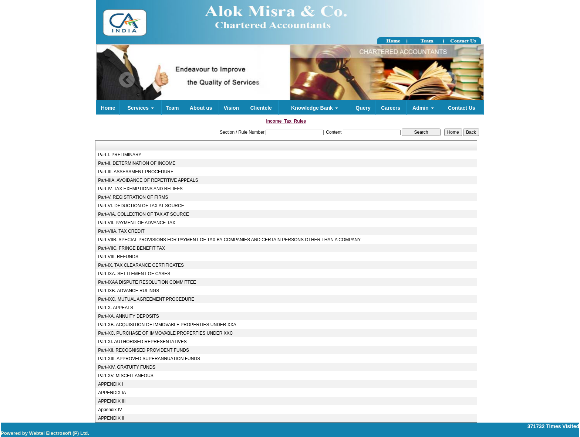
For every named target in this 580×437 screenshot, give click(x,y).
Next (449, 80)
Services (140, 108)
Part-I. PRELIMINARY (119, 154)
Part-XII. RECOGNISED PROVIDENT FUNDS (143, 350)
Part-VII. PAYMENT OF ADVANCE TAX (136, 222)
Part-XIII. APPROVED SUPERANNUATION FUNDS (149, 358)
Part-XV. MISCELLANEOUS (126, 375)
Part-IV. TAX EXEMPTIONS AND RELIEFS (140, 188)
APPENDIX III (111, 401)
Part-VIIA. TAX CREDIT (121, 231)
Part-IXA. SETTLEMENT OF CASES (134, 273)
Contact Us (461, 108)
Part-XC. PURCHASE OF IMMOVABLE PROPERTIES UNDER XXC (165, 333)
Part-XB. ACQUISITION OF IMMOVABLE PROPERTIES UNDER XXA (167, 324)
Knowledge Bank (314, 108)
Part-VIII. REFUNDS (118, 256)
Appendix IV (110, 409)
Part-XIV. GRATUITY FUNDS (126, 367)
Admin (423, 108)
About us (201, 108)
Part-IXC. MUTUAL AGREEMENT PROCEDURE (146, 299)
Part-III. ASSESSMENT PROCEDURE (135, 171)
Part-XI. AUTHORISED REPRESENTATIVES (142, 341)
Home (108, 108)
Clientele (261, 108)
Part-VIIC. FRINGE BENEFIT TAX (131, 248)
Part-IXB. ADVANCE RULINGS (128, 290)
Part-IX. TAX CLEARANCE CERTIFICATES (141, 265)
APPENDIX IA (112, 392)
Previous (127, 80)
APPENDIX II (111, 418)
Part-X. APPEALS (115, 307)
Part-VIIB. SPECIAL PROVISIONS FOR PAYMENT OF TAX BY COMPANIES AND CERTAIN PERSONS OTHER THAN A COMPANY (229, 239)
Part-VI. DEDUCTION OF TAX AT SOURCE (141, 205)
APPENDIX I (110, 384)
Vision (231, 108)
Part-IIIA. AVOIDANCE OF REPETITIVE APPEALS (148, 180)
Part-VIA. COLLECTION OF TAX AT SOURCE (143, 214)
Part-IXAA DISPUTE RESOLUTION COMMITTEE (147, 282)
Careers (390, 108)
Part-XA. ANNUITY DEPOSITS (128, 316)
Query (362, 108)
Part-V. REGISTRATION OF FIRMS (133, 197)
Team (172, 108)
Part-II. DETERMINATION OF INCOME (136, 163)
